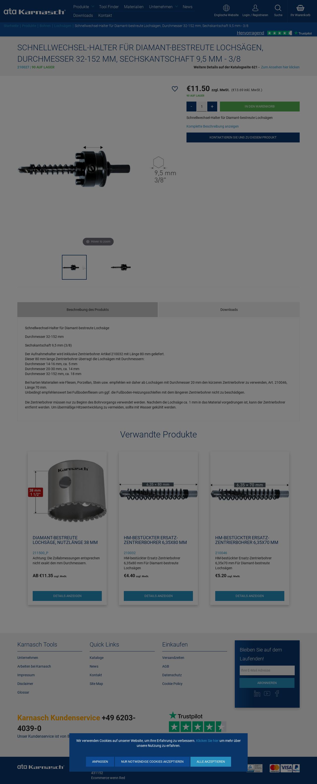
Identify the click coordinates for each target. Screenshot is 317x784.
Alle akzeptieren (211, 761)
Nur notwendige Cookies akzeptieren (152, 761)
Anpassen (100, 761)
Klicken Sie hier (207, 741)
